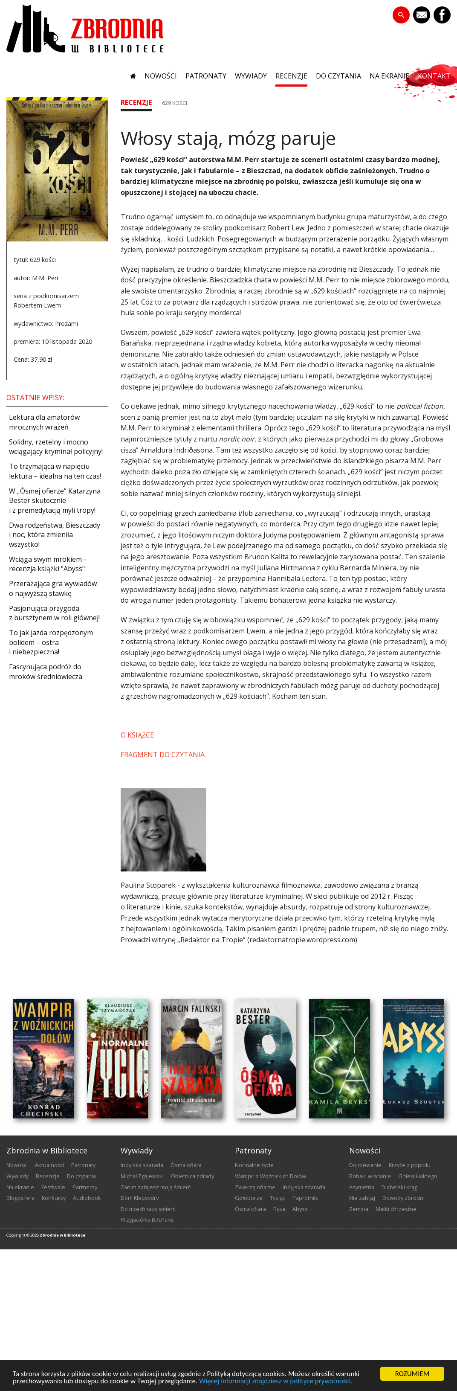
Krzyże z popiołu (410, 1165)
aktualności (49, 1165)
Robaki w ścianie (370, 1176)
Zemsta (358, 1209)
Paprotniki (305, 1198)
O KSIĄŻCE (137, 735)
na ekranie (389, 76)
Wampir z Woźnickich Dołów (270, 1176)
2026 (34, 1235)
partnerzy (84, 1187)
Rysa (279, 1209)
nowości (161, 76)
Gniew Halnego (417, 1176)
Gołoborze (249, 1198)
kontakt (434, 76)
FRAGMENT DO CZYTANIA (163, 754)
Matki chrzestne (396, 1209)
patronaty (205, 76)
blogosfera (20, 1198)
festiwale (53, 1187)
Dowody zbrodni (403, 1198)
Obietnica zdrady (192, 1176)
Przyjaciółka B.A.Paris (147, 1219)
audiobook (87, 1198)
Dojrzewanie (365, 1165)
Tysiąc (277, 1198)
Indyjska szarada (142, 1165)
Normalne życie (254, 1165)
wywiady (251, 76)
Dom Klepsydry (140, 1198)
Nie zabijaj (362, 1198)
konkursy (54, 1198)
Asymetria (361, 1187)
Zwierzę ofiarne (255, 1187)
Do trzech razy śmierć (148, 1209)
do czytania (338, 76)
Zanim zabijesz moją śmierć (156, 1187)
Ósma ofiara (186, 1165)
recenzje (291, 76)
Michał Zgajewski (142, 1176)
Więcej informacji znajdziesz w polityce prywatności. (276, 1381)
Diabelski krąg (399, 1187)
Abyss (300, 1209)
